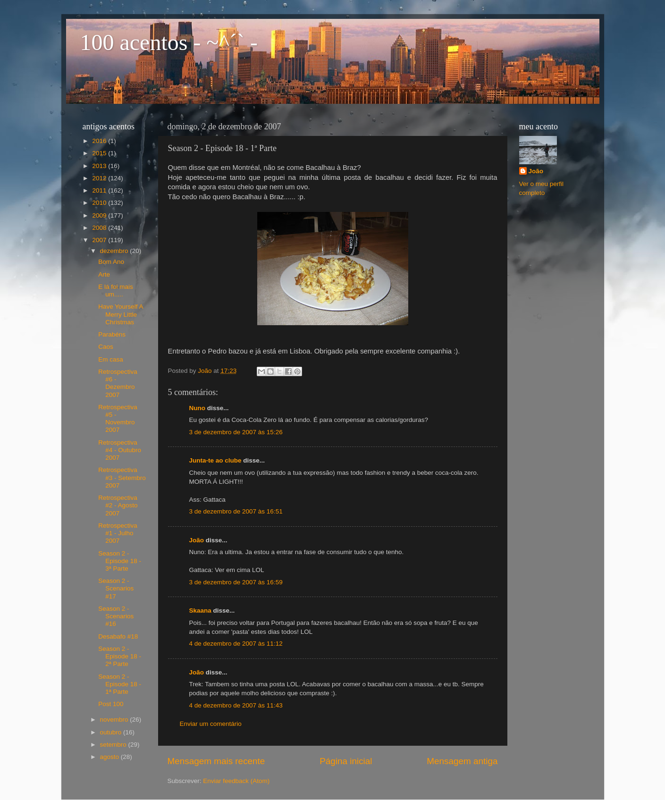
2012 (100, 178)
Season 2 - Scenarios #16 (116, 616)
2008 (100, 227)
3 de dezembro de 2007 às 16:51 (236, 511)
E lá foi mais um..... (115, 290)
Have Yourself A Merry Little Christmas (120, 314)
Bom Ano (111, 261)
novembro (115, 719)
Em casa (110, 359)
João (196, 540)
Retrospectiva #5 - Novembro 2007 (117, 419)
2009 (100, 215)
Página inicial (346, 761)
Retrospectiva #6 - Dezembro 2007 (117, 383)
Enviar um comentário (211, 723)
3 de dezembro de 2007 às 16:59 (236, 582)
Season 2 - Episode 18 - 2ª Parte (119, 656)
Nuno (197, 408)
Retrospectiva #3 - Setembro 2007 (122, 477)
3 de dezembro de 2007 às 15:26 (236, 432)
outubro (112, 732)
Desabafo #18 (118, 636)
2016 (100, 140)
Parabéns (112, 334)
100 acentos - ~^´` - (169, 42)
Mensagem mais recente (216, 761)
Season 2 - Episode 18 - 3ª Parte (119, 561)
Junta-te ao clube (215, 460)
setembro (114, 744)
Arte (104, 274)
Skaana (200, 610)
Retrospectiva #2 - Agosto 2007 (117, 505)
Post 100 (110, 703)
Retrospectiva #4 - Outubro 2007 (119, 450)
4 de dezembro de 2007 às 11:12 (236, 643)
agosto (110, 756)
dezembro (115, 250)
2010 (100, 202)
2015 (100, 153)
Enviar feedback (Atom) (236, 780)
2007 (100, 240)
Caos (105, 346)
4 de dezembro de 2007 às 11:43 (236, 705)
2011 (100, 190)
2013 (100, 165)
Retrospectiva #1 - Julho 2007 (117, 533)
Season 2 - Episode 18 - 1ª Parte (119, 684)
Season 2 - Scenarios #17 (116, 588)
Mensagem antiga (462, 761)
